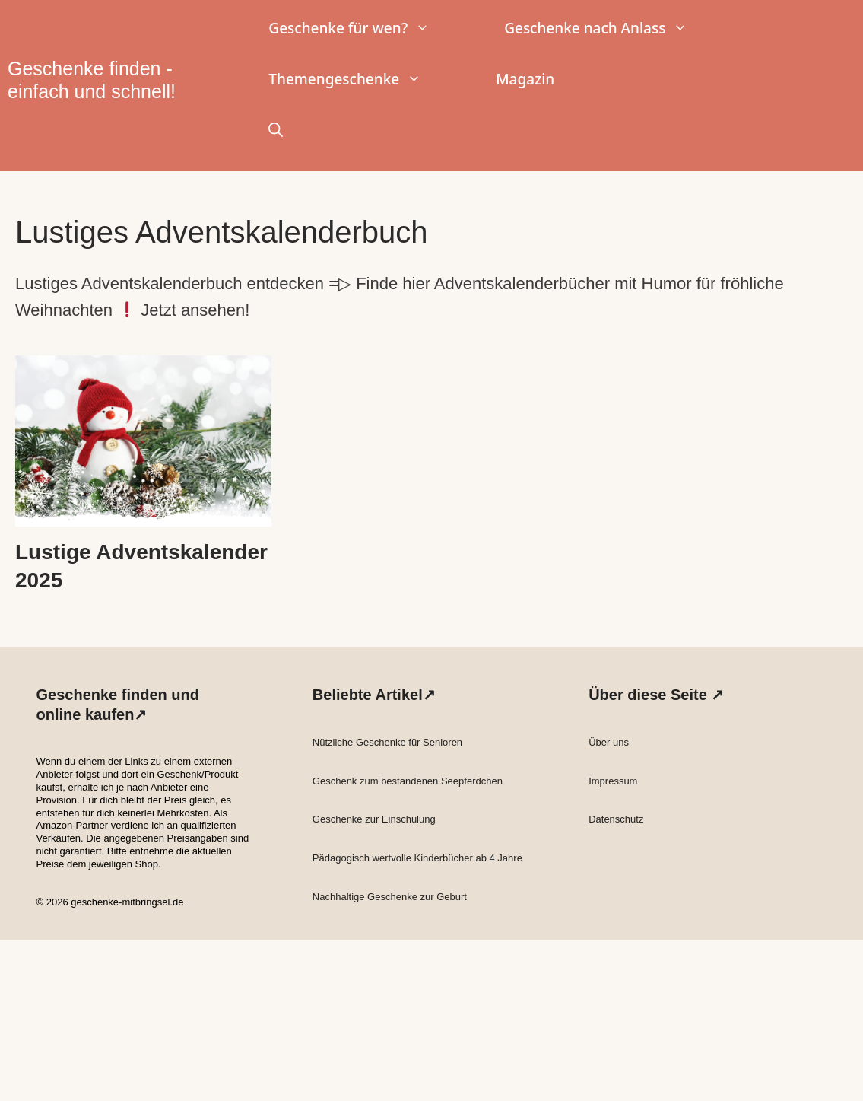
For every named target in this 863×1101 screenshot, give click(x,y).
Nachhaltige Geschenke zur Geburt (390, 896)
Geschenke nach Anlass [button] (614, 28)
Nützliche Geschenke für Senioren (387, 742)
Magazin (525, 79)
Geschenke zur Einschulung (374, 819)
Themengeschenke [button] (363, 79)
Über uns (609, 742)
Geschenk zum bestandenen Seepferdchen (408, 781)
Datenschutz (616, 819)
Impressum (613, 781)
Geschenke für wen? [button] (367, 28)
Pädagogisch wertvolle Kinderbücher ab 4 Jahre (417, 858)
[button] (275, 130)
